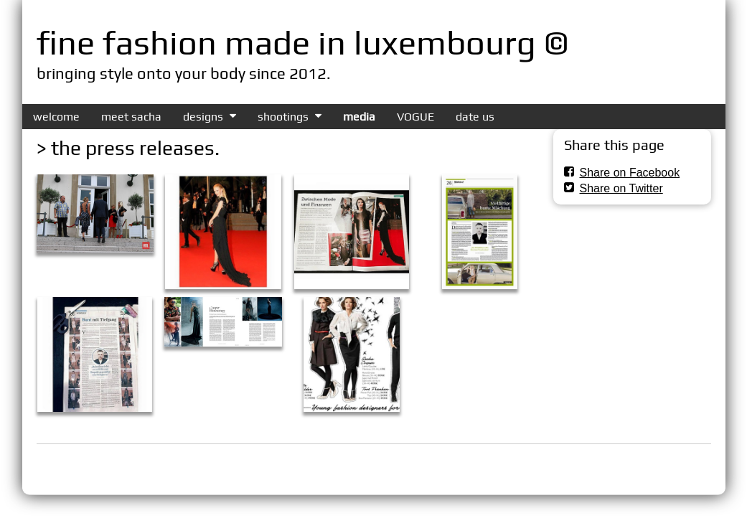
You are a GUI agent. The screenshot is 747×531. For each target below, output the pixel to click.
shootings (283, 116)
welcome (56, 116)
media (359, 116)
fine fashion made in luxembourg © (302, 42)
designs (203, 116)
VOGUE (415, 116)
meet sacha (131, 116)
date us (475, 116)
